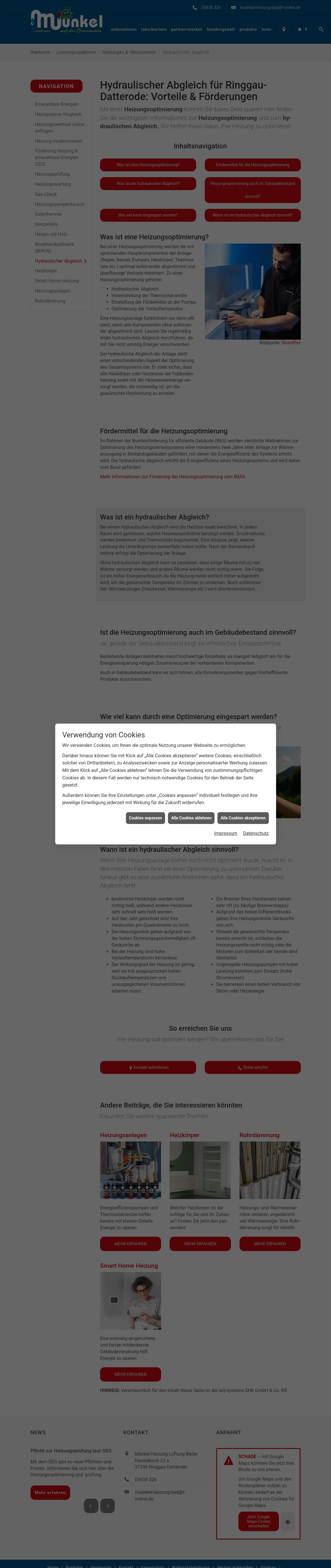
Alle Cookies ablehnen (191, 818)
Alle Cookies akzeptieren (243, 818)
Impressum (226, 833)
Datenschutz (256, 833)
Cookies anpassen (145, 818)
